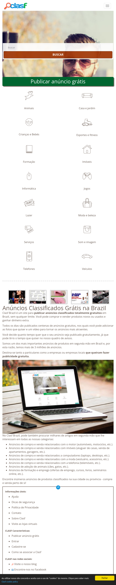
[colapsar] (107, 6)
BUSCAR (58, 54)
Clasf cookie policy (10, 581)
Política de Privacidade (25, 507)
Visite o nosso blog (24, 564)
